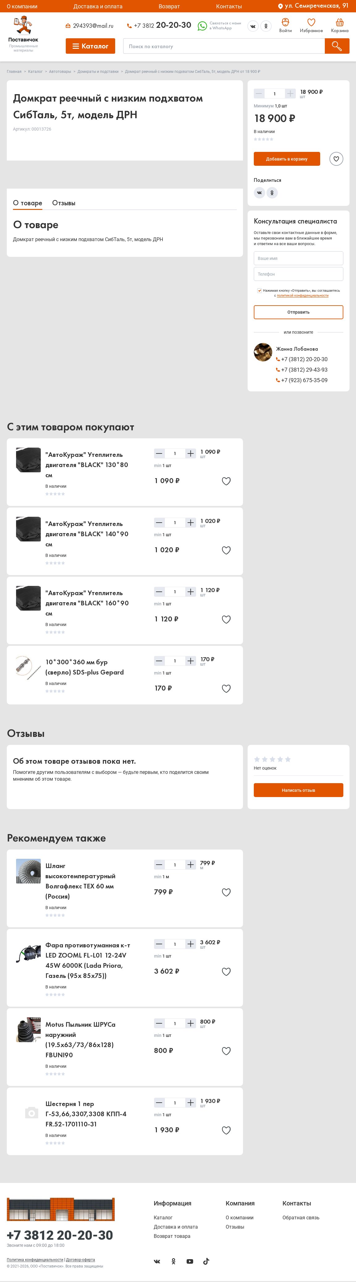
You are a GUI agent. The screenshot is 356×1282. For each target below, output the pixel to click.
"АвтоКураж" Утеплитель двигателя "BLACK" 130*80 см (86, 464)
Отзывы (63, 202)
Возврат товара (172, 1237)
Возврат (169, 6)
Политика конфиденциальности (35, 1261)
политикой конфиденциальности (303, 296)
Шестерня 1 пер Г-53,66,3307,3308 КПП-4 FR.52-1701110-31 (85, 1115)
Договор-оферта (80, 1261)
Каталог (163, 1218)
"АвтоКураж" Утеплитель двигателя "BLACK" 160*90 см (87, 603)
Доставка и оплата (98, 6)
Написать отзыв (298, 791)
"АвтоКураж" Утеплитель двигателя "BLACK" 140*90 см (86, 534)
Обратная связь (301, 1218)
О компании (22, 6)
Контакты (229, 6)
